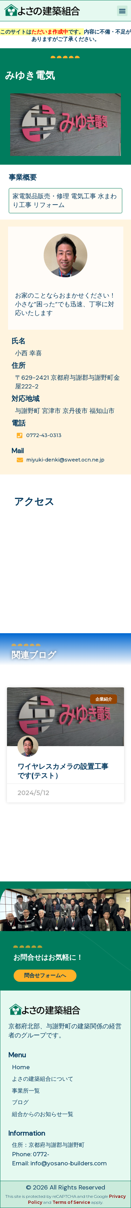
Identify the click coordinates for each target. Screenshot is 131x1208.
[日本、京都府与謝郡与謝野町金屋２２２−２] (65, 566)
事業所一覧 (26, 1090)
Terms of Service (71, 1202)
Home (21, 1067)
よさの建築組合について (42, 1078)
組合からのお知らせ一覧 (42, 1114)
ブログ (20, 1102)
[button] (122, 11)
